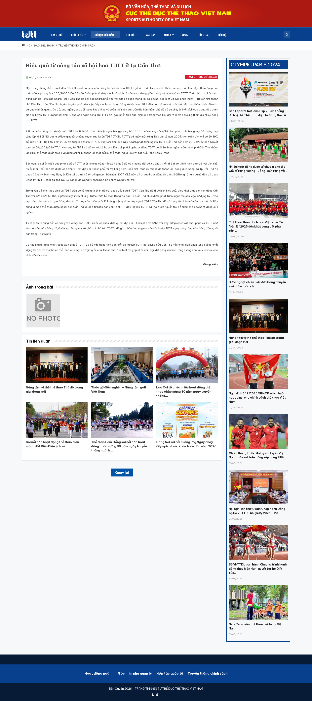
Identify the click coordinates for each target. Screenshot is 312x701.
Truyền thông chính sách (201, 77)
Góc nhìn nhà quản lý (135, 673)
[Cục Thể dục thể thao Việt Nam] (29, 34)
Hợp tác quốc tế (169, 673)
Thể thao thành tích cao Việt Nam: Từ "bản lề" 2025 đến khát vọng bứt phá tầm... (256, 226)
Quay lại (122, 472)
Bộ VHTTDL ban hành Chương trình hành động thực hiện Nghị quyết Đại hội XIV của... (258, 569)
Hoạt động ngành (99, 673)
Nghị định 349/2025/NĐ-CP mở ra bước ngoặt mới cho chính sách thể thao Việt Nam (257, 398)
